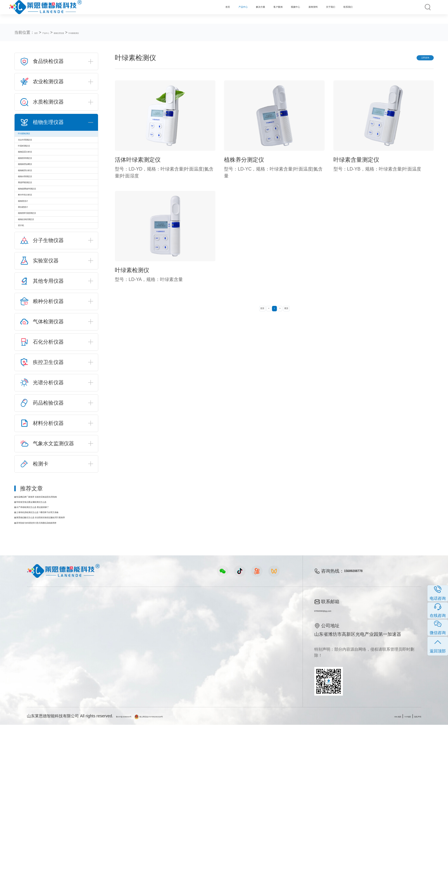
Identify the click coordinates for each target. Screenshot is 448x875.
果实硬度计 (34, 305)
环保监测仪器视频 (160, 811)
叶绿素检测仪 (108, 32)
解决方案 (169, 12)
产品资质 (263, 772)
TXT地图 (394, 866)
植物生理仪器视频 (160, 791)
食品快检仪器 (40, 762)
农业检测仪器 (40, 772)
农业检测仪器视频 (160, 762)
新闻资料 (271, 12)
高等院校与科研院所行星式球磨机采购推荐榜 (58, 670)
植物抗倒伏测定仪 (41, 333)
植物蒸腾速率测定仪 (43, 263)
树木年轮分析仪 (39, 277)
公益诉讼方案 (95, 820)
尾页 (302, 314)
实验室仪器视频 (158, 801)
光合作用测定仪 (39, 151)
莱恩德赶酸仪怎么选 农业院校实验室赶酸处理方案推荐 (58, 661)
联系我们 (339, 12)
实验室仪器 (38, 801)
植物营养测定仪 (39, 193)
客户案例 (203, 12)
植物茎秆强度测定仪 (43, 319)
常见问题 (215, 781)
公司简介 (263, 762)
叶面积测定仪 (36, 165)
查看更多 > (38, 820)
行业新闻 (215, 772)
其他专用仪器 (40, 811)
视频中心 (237, 12)
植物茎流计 (34, 291)
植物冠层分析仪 (39, 179)
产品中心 (134, 12)
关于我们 (305, 12)
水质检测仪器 (40, 781)
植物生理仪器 (79, 32)
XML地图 (375, 866)
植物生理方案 (95, 791)
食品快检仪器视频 (160, 772)
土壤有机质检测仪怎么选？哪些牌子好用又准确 (58, 652)
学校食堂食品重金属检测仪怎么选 (53, 634)
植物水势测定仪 (39, 235)
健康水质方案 (95, 781)
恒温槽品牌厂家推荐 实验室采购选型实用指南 (58, 625)
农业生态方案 (95, 762)
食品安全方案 (95, 772)
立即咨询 (414, 58)
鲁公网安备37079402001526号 (185, 866)
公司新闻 (215, 762)
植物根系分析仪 (39, 221)
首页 (105, 12)
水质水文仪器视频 (160, 781)
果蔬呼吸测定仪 (39, 249)
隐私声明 (413, 866)
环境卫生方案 (95, 811)
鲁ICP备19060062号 (134, 866)
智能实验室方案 (98, 801)
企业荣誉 (263, 781)
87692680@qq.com (334, 760)
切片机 (29, 347)
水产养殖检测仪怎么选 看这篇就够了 (56, 643)
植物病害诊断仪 (39, 207)
